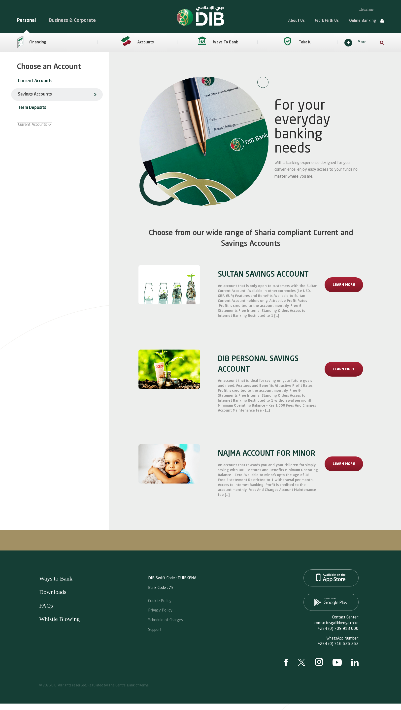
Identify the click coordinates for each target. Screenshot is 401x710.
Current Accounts (35, 81)
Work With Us (327, 21)
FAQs (46, 605)
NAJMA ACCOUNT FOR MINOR (266, 453)
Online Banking (362, 21)
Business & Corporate (72, 20)
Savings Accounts (35, 94)
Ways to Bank (55, 578)
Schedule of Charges (165, 619)
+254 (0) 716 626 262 (338, 644)
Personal (26, 20)
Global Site (366, 9)
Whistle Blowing (59, 619)
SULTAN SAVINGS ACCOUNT (263, 274)
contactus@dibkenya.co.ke (336, 623)
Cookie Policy (159, 600)
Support (155, 629)
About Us (296, 21)
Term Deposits (32, 108)
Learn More (344, 285)
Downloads (52, 592)
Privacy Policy (160, 610)
